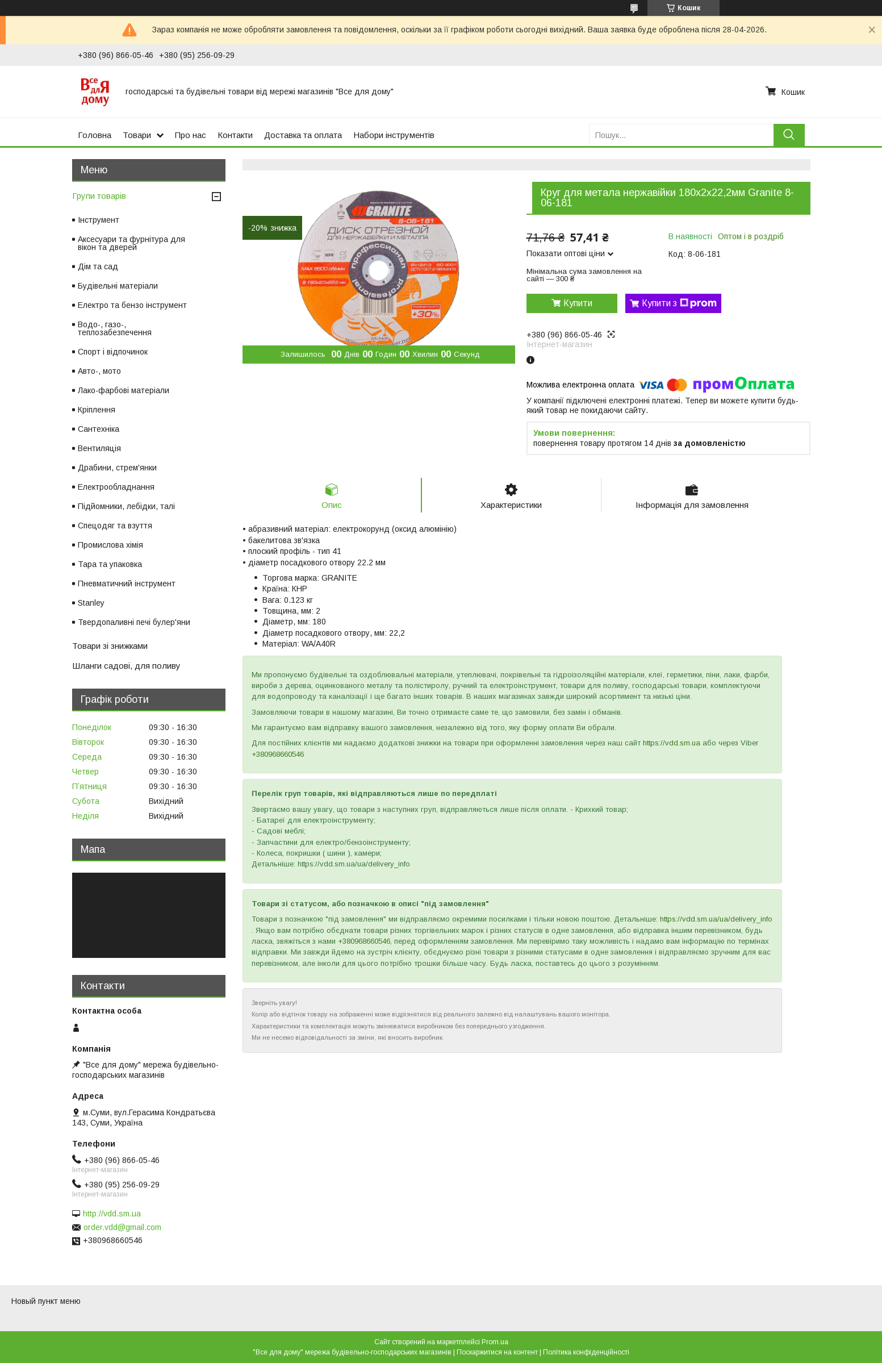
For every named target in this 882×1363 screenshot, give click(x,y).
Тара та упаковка (110, 564)
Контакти (235, 135)
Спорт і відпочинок (113, 351)
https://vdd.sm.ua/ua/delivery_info (716, 919)
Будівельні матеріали (118, 285)
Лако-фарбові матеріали (123, 390)
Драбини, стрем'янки (117, 467)
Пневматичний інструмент (126, 583)
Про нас (190, 135)
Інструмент (98, 219)
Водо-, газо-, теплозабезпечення (115, 328)
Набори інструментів (393, 135)
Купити (577, 303)
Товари (137, 135)
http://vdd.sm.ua (112, 1213)
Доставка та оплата (303, 135)
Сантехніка (98, 429)
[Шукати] (789, 135)
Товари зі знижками (110, 646)
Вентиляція (99, 448)
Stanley (91, 602)
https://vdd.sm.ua (671, 743)
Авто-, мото (99, 371)
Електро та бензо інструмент (132, 305)
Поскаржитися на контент (497, 1352)
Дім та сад (98, 266)
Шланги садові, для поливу (126, 665)
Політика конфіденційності (586, 1352)
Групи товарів (99, 196)
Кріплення (96, 409)
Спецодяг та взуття (115, 525)
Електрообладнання (116, 486)
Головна (94, 135)
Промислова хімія (110, 544)
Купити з (679, 303)
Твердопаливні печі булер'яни (134, 622)
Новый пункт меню (46, 1301)
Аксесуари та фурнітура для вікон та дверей (131, 243)
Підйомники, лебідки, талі (126, 506)
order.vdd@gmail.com (122, 1227)
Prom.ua (495, 1342)
